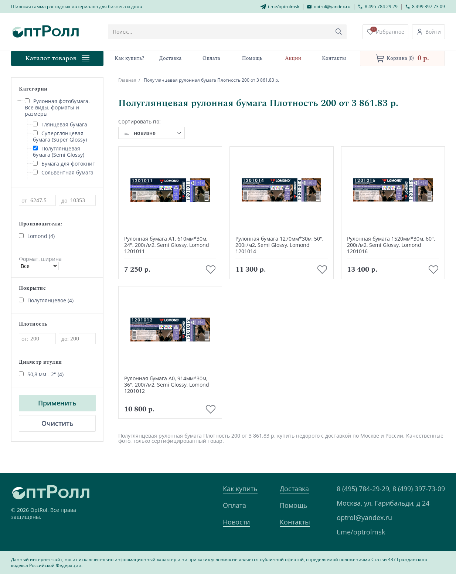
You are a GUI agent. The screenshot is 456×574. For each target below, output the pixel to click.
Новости (236, 521)
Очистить (57, 423)
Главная (127, 80)
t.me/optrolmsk (361, 531)
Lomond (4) (37, 236)
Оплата (234, 505)
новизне (145, 132)
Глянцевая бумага (60, 124)
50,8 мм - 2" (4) (41, 374)
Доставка (294, 488)
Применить (57, 402)
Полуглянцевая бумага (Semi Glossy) (58, 151)
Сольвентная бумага (63, 172)
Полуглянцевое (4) (46, 300)
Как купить (240, 488)
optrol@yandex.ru (364, 517)
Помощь (293, 505)
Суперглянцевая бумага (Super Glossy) (60, 136)
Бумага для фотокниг (64, 163)
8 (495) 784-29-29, (364, 488)
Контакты (295, 521)
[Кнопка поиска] (339, 31)
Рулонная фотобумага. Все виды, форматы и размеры (57, 107)
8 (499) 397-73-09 (418, 488)
